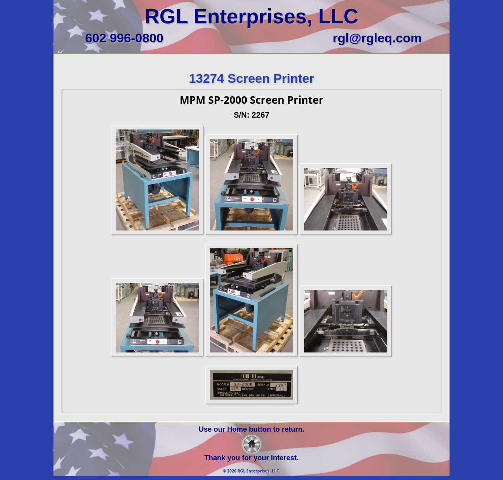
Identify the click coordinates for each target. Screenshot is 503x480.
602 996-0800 (124, 38)
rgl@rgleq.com (377, 38)
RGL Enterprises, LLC (251, 16)
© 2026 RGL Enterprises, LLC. (251, 471)
